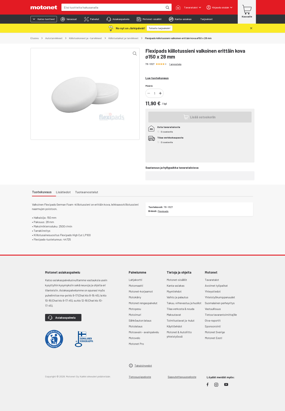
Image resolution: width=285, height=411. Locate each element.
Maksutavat (174, 314)
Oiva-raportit (213, 320)
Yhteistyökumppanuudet (220, 297)
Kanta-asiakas (175, 285)
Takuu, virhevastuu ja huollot (184, 303)
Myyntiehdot (174, 291)
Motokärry (135, 297)
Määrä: (149, 85)
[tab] (69, 19)
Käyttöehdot (174, 326)
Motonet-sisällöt (177, 279)
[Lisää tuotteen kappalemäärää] (160, 93)
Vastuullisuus (213, 308)
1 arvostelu (175, 64)
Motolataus (135, 326)
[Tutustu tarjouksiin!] (159, 28)
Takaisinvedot (143, 365)
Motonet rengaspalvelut (143, 303)
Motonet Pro (136, 343)
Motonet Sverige (215, 332)
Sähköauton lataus (140, 320)
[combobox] (112, 7)
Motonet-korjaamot (141, 291)
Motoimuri (135, 314)
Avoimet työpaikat (216, 285)
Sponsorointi (213, 326)
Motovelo (134, 338)
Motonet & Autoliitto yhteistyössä (179, 334)
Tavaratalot (212, 279)
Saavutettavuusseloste (182, 376)
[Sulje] (251, 28)
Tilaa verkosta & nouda (180, 308)
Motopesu (135, 308)
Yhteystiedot (213, 291)
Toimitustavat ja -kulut (180, 320)
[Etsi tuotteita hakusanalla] (167, 7)
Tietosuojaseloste (140, 376)
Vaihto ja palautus (177, 297)
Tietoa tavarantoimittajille (221, 314)
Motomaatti (136, 285)
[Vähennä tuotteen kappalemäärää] (149, 93)
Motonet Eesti (213, 338)
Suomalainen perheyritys (220, 303)
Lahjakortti (135, 279)
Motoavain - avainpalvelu (144, 332)
